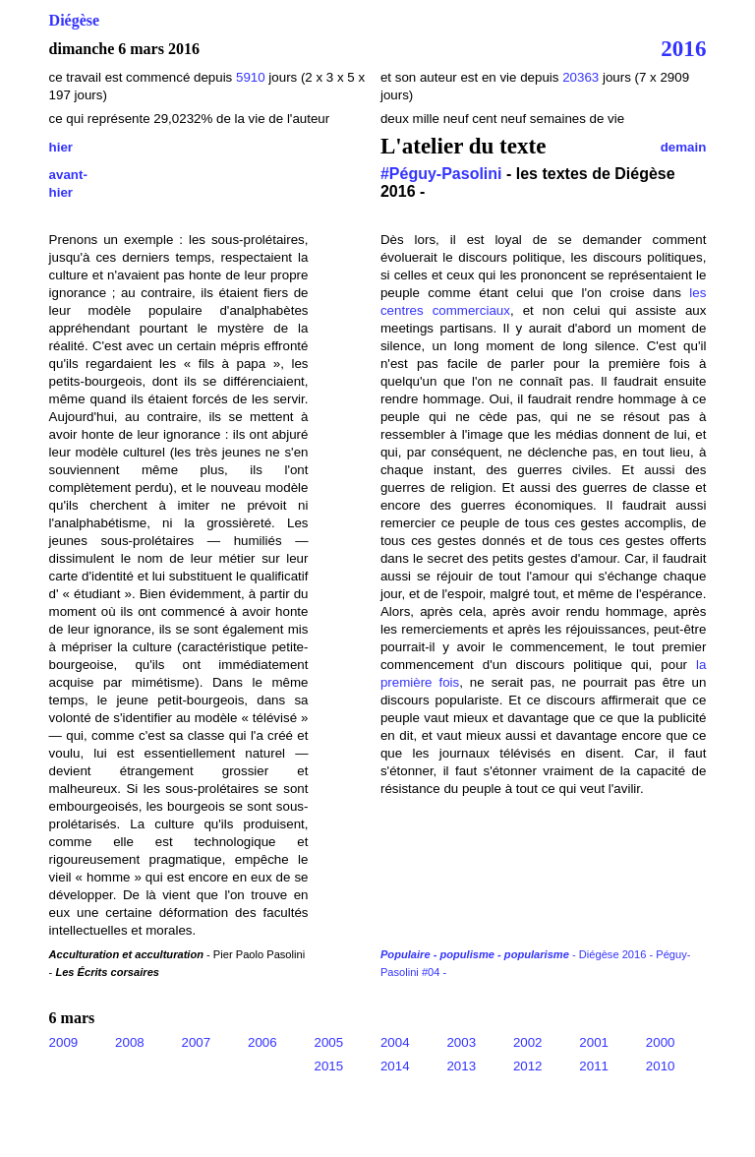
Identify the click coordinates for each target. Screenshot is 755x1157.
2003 (461, 1042)
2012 (528, 1066)
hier (61, 147)
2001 (594, 1042)
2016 (683, 48)
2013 (461, 1066)
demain (684, 147)
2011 (594, 1066)
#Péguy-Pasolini (441, 173)
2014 (395, 1066)
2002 (528, 1042)
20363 (582, 77)
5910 (250, 77)
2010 (660, 1066)
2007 (196, 1042)
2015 (328, 1066)
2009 (64, 1042)
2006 (262, 1042)
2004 (395, 1042)
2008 (130, 1042)
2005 (328, 1042)
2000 (660, 1042)
